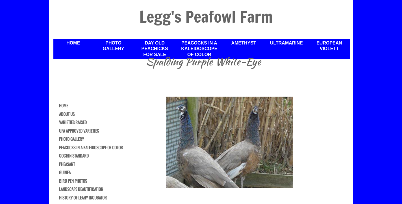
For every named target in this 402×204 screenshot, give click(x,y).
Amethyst (243, 43)
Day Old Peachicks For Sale (154, 49)
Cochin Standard (74, 156)
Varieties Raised (73, 122)
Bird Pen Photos (73, 181)
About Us (67, 114)
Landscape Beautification (81, 189)
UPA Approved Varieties (79, 131)
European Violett (329, 46)
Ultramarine (286, 43)
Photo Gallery (71, 139)
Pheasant (67, 164)
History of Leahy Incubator (83, 198)
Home (63, 106)
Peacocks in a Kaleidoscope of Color (91, 147)
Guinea (65, 172)
